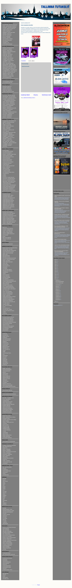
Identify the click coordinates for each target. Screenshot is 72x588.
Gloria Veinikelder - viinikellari (8, 38)
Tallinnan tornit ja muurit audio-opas (9, 301)
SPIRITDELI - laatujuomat (7, 33)
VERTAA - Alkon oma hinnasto (8, 217)
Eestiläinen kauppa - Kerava (7, 569)
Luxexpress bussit (6, 400)
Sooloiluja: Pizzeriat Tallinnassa (8, 319)
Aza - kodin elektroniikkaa (7, 467)
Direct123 (4, 468)
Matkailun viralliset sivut (7, 383)
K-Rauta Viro (5, 459)
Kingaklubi (4, 495)
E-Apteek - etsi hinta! (6, 514)
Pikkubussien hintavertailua (7, 408)
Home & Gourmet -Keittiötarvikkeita (9, 535)
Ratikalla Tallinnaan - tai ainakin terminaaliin (61, 214)
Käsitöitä (4, 372)
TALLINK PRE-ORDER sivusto (7, 196)
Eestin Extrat (5, 559)
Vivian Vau (4, 504)
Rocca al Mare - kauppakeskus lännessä (9, 97)
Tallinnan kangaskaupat (7, 547)
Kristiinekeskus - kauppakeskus (8, 105)
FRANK (4, 351)
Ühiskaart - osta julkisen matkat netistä (9, 154)
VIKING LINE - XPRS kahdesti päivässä (9, 51)
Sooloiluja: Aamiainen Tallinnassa (8, 317)
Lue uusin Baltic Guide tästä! (7, 82)
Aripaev (4, 236)
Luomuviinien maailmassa (7, 437)
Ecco (3, 490)
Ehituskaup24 (5, 463)
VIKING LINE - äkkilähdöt (7, 52)
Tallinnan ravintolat (6, 324)
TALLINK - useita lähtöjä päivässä (8, 47)
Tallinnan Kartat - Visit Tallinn (8, 249)
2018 (56, 271)
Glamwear (4, 492)
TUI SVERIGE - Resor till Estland (8, 58)
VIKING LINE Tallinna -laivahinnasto (8, 206)
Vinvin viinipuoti (5, 41)
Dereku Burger (5, 355)
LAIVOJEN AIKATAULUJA (7, 77)
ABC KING (4, 478)
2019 (56, 270)
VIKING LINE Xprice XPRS (7, 208)
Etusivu (36, 95)
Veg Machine (5, 337)
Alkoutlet (4, 574)
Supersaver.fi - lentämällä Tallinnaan (9, 178)
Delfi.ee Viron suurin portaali (7, 385)
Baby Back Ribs (5, 363)
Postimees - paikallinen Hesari (8, 229)
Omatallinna (5, 382)
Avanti (4, 482)
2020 (56, 268)
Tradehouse (5, 522)
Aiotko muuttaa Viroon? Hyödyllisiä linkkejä (10, 247)
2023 (56, 264)
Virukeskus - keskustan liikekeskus (8, 99)
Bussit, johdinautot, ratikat (7, 410)
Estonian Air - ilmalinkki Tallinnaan (8, 177)
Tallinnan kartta (5, 373)
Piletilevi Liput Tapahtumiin (7, 90)
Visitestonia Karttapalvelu (7, 369)
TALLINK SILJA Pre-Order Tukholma (9, 213)
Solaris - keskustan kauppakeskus (8, 101)
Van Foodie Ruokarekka (7, 338)
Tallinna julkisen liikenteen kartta (8, 156)
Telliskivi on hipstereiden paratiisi (8, 91)
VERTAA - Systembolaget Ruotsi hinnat (9, 220)
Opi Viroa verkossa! (6, 274)
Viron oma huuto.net (6, 308)
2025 (56, 261)
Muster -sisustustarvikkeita (7, 542)
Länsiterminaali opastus (7, 183)
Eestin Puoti (5, 564)
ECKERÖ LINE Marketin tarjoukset (8, 200)
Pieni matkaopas (6, 278)
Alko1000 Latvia (5, 573)
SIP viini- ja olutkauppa (6, 36)
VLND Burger (5, 333)
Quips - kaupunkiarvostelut (7, 282)
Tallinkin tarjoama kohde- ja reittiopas (9, 296)
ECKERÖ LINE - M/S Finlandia (7, 54)
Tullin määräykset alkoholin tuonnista (9, 386)
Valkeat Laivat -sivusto (6, 415)
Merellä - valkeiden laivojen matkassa (9, 417)
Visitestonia (5, 313)
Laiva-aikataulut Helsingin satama (8, 172)
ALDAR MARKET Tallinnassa (7, 133)
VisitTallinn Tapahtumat (7, 87)
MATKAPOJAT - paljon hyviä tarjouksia (9, 65)
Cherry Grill (4, 356)
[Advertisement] (62, 182)
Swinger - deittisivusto (6, 295)
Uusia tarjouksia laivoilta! (59, 281)
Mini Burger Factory (6, 346)
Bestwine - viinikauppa (6, 37)
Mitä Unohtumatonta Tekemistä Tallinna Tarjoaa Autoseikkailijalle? (61, 251)
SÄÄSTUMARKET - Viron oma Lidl (8, 137)
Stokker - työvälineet (6, 460)
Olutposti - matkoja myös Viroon (8, 422)
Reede (4, 497)
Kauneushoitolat (5, 264)
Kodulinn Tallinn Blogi (6, 436)
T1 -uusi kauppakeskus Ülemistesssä (9, 100)
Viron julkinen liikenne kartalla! (8, 151)
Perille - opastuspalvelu (7, 399)
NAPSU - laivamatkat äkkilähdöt (8, 63)
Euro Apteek (5, 518)
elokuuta (57, 289)
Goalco (4, 576)
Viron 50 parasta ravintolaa (7, 323)
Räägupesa (5, 341)
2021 (56, 267)
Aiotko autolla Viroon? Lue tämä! (8, 251)
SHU (3, 501)
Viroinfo (4, 306)
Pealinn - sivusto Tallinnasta (7, 231)
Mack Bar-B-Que (5, 347)
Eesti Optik (4, 517)
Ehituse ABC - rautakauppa (7, 454)
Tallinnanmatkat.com (6, 377)
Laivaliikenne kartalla (6, 170)
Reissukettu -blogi (6, 426)
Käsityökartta (5, 267)
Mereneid (4, 519)
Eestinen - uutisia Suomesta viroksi (9, 259)
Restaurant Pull (5, 342)
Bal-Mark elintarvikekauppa (7, 558)
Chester (4, 488)
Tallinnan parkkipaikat (6, 158)
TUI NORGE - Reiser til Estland (8, 59)
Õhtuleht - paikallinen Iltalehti (8, 232)
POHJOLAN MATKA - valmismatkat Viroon (10, 69)
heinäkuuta (58, 290)
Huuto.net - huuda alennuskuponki (8, 179)
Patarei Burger (5, 345)
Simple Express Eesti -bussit (7, 401)
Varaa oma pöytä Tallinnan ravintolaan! (9, 322)
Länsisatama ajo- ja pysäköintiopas (9, 187)
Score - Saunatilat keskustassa (8, 286)
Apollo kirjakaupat (6, 528)
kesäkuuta (57, 292)
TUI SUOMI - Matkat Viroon (7, 56)
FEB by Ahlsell (5, 456)
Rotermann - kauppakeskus (7, 114)
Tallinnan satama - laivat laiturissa (8, 182)
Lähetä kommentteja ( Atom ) (29, 97)
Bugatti (4, 487)
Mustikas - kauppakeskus (7, 106)
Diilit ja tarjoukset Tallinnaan (7, 390)
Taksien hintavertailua (6, 406)
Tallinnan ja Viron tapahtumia (8, 300)
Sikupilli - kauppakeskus (7, 110)
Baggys (4, 483)
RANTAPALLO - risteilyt (7, 61)
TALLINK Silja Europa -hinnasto (8, 199)
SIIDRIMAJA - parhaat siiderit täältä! (9, 32)
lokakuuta (57, 286)
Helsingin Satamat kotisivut (7, 159)
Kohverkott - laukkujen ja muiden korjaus (9, 540)
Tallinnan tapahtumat (6, 376)
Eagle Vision (5, 515)
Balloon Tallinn (5, 254)
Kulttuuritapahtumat (6, 265)
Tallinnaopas (5, 379)
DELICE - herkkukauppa (7, 127)
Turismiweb (5, 423)
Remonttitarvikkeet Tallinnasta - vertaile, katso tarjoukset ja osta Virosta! (61, 226)
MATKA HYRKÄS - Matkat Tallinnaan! (9, 64)
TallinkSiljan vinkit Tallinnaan (7, 297)
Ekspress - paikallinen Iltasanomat (8, 233)
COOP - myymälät (6, 131)
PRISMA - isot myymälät (7, 124)
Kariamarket (5, 146)
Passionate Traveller (6, 418)
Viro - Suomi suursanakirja (7, 305)
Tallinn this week (5, 381)
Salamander (5, 500)
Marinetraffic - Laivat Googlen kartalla (9, 181)
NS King (4, 496)
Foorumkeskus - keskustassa (8, 109)
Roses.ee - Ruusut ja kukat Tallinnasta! (9, 527)
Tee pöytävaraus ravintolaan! (8, 327)
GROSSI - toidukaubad (6, 128)
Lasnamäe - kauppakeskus (7, 115)
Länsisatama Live (6, 173)
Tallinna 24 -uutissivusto (7, 238)
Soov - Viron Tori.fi (6, 290)
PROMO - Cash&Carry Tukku (7, 140)
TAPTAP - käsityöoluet (6, 31)
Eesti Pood (4, 568)
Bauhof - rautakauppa (6, 449)
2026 (56, 259)
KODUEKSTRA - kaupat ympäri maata (9, 132)
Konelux (4, 473)
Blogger (38, 584)
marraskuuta (58, 284)
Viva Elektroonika (6, 474)
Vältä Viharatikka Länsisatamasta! (8, 165)
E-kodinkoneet (5, 469)
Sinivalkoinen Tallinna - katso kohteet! (9, 288)
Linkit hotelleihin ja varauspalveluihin (9, 441)
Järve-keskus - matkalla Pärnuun (8, 113)
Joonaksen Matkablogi (6, 429)
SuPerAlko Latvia (6, 578)
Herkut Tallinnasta (6, 563)
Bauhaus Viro (5, 447)
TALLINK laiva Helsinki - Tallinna (8, 195)
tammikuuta (58, 299)
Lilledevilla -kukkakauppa (7, 541)
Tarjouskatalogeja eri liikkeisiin (8, 81)
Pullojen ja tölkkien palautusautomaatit (9, 281)
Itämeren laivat (5, 433)
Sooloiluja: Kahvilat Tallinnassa (8, 318)
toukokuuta (58, 293)
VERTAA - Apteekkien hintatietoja (8, 218)
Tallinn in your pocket (6, 378)
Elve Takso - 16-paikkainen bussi (8, 397)
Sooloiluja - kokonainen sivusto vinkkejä (9, 419)
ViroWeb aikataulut (6, 164)
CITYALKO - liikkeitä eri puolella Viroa (9, 28)
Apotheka (4, 508)
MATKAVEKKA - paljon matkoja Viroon (9, 68)
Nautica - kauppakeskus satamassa (9, 104)
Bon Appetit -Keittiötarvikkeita (8, 532)
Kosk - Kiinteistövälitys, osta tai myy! (9, 554)
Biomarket (4, 513)
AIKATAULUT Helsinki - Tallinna (8, 73)
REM (3, 499)
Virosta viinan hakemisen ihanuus (8, 310)
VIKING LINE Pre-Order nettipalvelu (8, 204)
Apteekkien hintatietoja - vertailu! (8, 510)
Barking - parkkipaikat (6, 167)
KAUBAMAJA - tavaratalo (7, 145)
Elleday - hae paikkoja (6, 260)
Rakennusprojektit (6, 283)
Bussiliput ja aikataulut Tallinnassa (8, 404)
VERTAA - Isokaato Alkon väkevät (8, 219)
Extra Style (4, 491)
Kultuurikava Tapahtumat (7, 86)
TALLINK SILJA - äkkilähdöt (7, 49)
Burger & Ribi (5, 359)
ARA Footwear (5, 481)
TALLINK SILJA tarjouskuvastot (8, 214)
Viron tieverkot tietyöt (6, 169)
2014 (56, 277)
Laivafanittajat (5, 432)
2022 (56, 265)
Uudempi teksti (25, 95)
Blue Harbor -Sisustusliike (7, 531)
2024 (56, 262)
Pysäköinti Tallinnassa (6, 405)
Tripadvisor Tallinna (6, 304)
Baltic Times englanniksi (7, 237)
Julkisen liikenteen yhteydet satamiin (9, 190)
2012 (56, 301)
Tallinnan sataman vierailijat (7, 155)
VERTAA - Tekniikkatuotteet (7, 223)
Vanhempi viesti (46, 95)
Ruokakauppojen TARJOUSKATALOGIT (9, 120)
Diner (4, 354)
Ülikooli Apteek (5, 523)
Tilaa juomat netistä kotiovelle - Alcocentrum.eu (59, 233)
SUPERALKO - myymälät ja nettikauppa (9, 27)
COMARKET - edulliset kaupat (8, 136)
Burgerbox (4, 358)
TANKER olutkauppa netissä (7, 29)
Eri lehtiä (4, 240)
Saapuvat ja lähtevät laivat (7, 160)
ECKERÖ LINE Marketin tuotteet (8, 201)
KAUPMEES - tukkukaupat (7, 138)
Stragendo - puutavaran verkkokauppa (9, 445)
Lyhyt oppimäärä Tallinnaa (7, 269)
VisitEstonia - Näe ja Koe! (7, 88)
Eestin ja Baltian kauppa (7, 567)
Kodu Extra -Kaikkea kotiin (7, 538)
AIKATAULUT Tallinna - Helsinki (8, 74)
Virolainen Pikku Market (7, 565)
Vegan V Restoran (6, 336)
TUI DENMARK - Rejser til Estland (8, 60)
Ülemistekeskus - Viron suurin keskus (9, 96)
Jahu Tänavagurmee (6, 349)
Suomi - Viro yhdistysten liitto (8, 292)
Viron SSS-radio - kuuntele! (7, 309)
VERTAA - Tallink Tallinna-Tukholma (9, 222)
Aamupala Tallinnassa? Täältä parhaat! (9, 250)
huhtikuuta (57, 295)
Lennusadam (5, 268)
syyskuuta (57, 287)
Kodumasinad (5, 472)
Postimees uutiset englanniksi (8, 228)
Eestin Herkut (5, 560)
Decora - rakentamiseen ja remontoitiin (9, 451)
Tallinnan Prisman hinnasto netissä (60, 239)
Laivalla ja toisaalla (6, 427)
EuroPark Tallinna (6, 150)
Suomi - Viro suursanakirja (7, 291)
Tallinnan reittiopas (6, 168)
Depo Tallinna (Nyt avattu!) (7, 446)
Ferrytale (4, 431)
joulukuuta (57, 280)
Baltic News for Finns (6, 256)
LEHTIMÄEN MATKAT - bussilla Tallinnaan (10, 70)
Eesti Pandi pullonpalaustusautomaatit (9, 258)
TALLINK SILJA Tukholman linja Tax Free (9, 215)
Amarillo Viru (5, 364)
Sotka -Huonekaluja (6, 546)
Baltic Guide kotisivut (6, 255)
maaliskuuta (58, 296)
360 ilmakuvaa (5, 374)
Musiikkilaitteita (5, 272)
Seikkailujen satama (6, 428)
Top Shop (4, 549)
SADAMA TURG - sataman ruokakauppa (9, 142)
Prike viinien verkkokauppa (7, 40)
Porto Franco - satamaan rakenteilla (9, 95)
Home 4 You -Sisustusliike (7, 536)
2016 (56, 274)
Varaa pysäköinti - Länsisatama (8, 188)
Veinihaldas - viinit (6, 42)
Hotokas (4, 350)
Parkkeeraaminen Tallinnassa (8, 409)
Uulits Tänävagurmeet (6, 340)
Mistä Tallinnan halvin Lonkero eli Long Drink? (62, 220)
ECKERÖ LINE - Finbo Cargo (7, 55)
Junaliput (4, 174)
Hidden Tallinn (5, 263)
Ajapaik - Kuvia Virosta (6, 368)
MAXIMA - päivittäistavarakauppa (8, 122)
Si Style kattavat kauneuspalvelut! (8, 287)
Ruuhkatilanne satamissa (7, 163)
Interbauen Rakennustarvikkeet (8, 458)
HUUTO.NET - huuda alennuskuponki (9, 72)
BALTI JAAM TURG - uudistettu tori (9, 141)
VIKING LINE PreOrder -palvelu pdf (8, 205)
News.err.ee (5, 227)
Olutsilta (4, 273)
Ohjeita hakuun (5, 577)
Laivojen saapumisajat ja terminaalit (9, 186)
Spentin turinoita (5, 424)
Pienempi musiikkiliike (6, 277)
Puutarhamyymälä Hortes (7, 545)
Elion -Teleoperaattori (6, 533)
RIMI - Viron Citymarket (7, 123)
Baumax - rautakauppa (7, 450)
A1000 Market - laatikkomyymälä (8, 129)
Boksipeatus (5, 360)
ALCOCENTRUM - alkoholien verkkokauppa (10, 24)
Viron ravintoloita (6, 328)
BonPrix (4, 486)
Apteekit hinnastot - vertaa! (7, 509)
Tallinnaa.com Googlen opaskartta (8, 299)
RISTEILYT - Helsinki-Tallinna (7, 50)
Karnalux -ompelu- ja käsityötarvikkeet (9, 537)
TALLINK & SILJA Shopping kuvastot (9, 197)
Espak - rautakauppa (6, 455)
